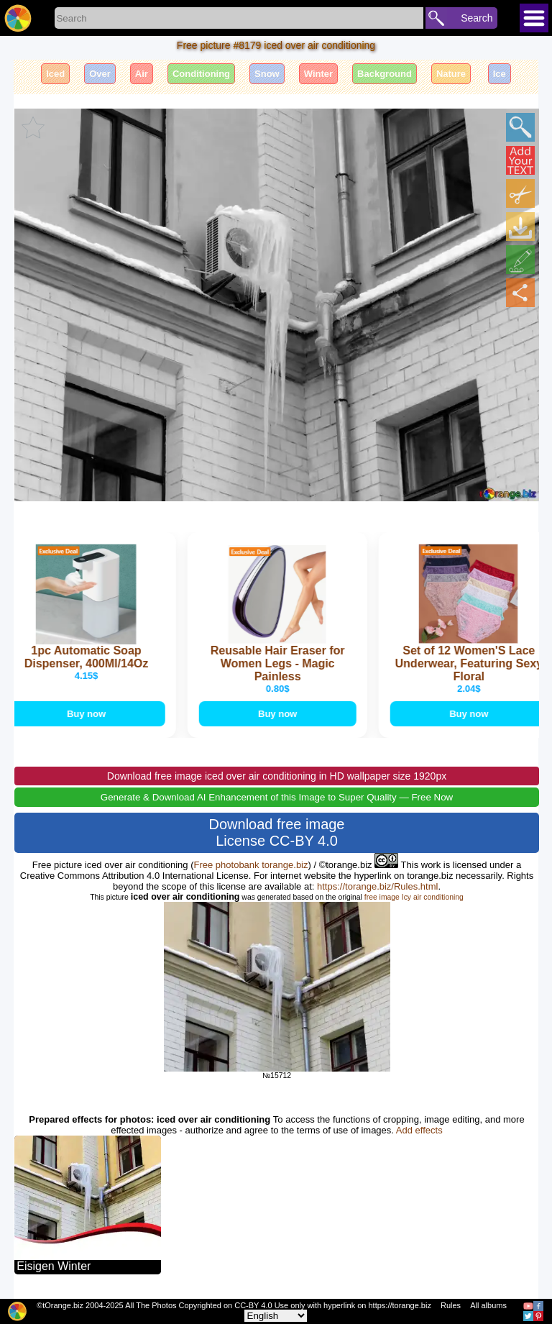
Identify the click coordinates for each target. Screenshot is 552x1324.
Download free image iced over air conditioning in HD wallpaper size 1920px (276, 776)
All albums (488, 1305)
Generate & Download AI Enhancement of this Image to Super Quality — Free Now (277, 797)
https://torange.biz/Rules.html (377, 886)
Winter (318, 73)
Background (384, 73)
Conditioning (201, 73)
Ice (499, 73)
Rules (451, 1305)
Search (476, 18)
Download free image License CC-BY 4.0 (277, 832)
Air (141, 73)
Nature (451, 73)
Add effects (419, 1130)
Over (100, 73)
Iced (55, 73)
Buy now (89, 713)
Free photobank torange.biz (251, 864)
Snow (267, 73)
